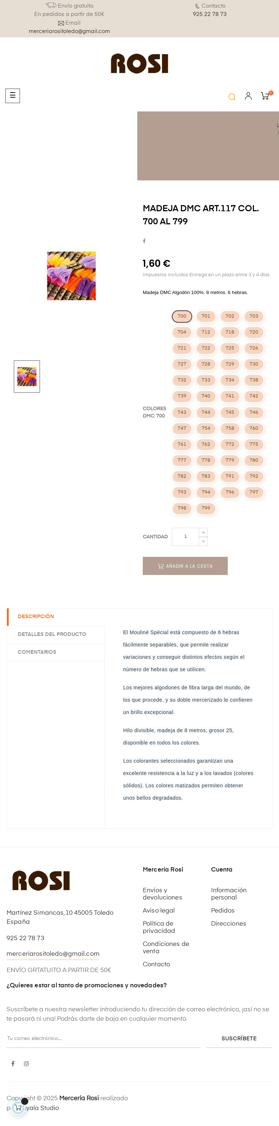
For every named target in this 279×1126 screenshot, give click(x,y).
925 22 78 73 (210, 14)
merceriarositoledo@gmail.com (69, 31)
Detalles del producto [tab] (52, 634)
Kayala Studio (38, 1108)
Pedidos (223, 911)
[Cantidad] (185, 537)
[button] (232, 96)
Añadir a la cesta (185, 566)
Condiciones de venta (166, 948)
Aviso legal (159, 911)
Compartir (144, 241)
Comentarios (37, 652)
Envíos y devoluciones (162, 894)
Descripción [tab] (36, 616)
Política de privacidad (159, 927)
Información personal (229, 894)
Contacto (156, 965)
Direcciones (229, 924)
